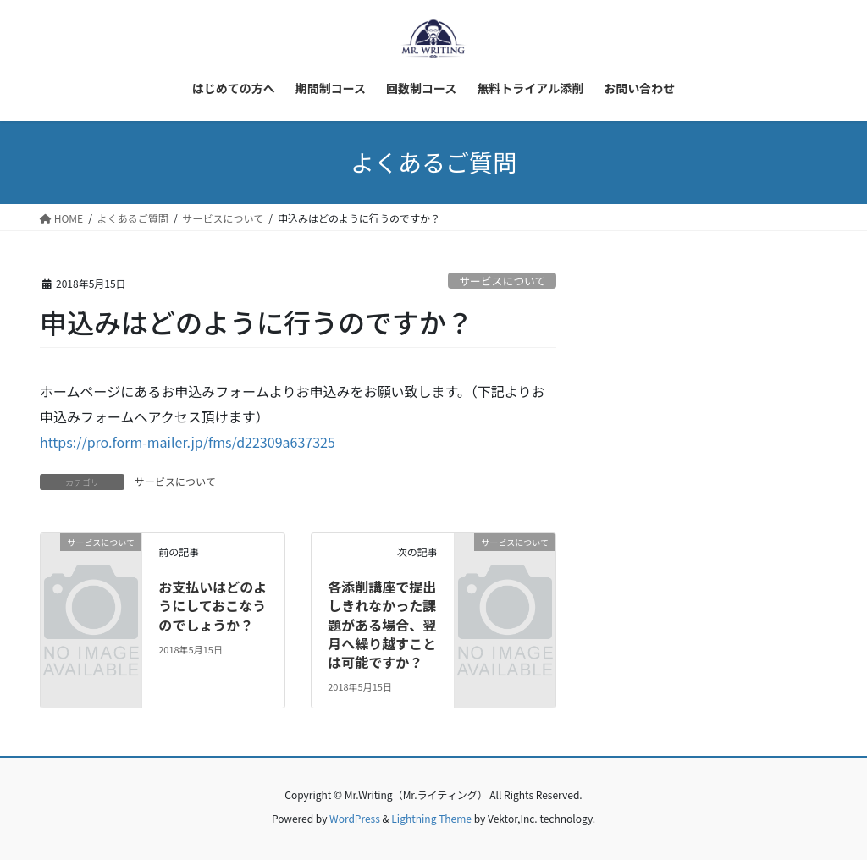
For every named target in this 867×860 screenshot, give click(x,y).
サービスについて (502, 281)
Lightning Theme (431, 818)
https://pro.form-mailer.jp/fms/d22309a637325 (187, 442)
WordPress (354, 818)
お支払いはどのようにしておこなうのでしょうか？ (212, 605)
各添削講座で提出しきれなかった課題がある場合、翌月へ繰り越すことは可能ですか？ (382, 624)
